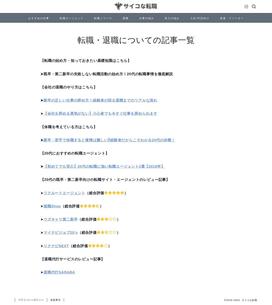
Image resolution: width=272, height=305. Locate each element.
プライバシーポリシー (31, 300)
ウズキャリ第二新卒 (61, 219)
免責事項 (55, 300)
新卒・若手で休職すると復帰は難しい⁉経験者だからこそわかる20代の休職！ (109, 140)
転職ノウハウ (103, 18)
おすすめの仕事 (38, 18)
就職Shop (52, 206)
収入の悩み (172, 18)
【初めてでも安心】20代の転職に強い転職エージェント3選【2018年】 (104, 167)
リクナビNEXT (56, 246)
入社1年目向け (199, 18)
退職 (126, 18)
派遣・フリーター (232, 18)
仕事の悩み (146, 18)
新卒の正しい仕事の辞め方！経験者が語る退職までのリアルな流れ (100, 100)
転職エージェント (72, 18)
